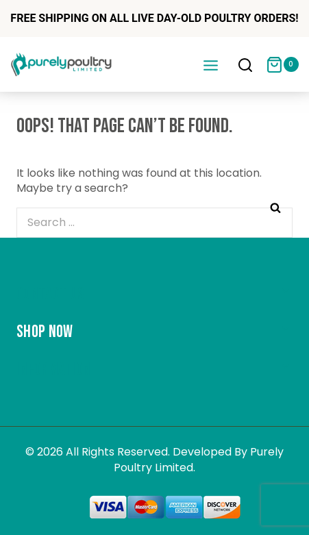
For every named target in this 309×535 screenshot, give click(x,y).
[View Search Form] (245, 66)
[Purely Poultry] (61, 64)
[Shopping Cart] (282, 64)
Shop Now (44, 332)
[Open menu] (210, 64)
